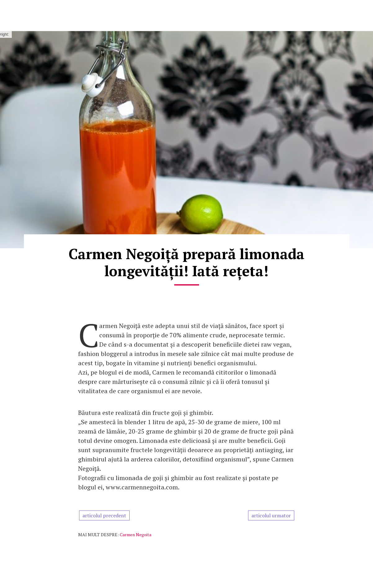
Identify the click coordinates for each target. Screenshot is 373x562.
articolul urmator (271, 515)
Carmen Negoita (135, 534)
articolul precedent (104, 515)
